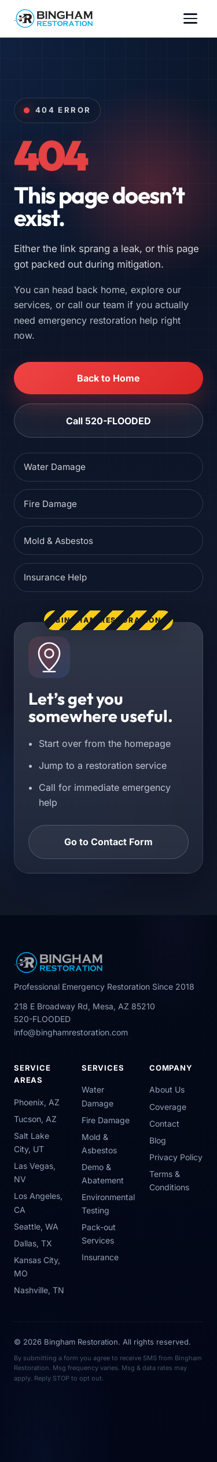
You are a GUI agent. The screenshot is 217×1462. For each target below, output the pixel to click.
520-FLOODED (42, 1019)
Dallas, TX (33, 1243)
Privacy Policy (176, 1157)
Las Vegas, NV (35, 1172)
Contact (164, 1123)
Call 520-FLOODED (108, 421)
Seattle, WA (36, 1226)
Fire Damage (50, 503)
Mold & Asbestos (58, 540)
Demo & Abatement (103, 1173)
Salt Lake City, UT (31, 1142)
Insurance (100, 1257)
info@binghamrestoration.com (71, 1032)
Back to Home (108, 378)
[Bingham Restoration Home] (53, 18)
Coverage (167, 1107)
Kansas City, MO (37, 1266)
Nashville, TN (39, 1290)
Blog (157, 1140)
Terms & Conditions (169, 1180)
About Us (167, 1089)
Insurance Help (55, 577)
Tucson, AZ (35, 1119)
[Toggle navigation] (190, 18)
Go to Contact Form (108, 841)
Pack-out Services (99, 1233)
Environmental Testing (108, 1203)
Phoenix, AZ (37, 1102)
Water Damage (55, 466)
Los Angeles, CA (38, 1202)
